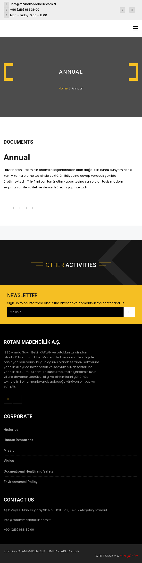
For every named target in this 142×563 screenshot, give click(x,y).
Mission (10, 450)
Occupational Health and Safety (28, 471)
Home (63, 88)
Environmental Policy (20, 482)
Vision (9, 461)
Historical (11, 429)
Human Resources (18, 440)
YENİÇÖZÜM (129, 556)
